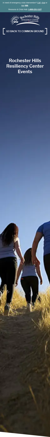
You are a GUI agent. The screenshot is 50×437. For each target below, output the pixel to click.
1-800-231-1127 (35, 9)
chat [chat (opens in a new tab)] (43, 3)
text (23, 5)
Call (39, 3)
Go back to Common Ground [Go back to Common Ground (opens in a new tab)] (26, 31)
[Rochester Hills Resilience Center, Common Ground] (25, 20)
